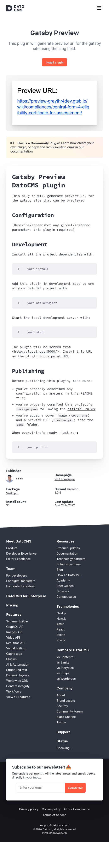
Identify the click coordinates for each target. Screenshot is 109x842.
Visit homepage (64, 479)
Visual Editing (15, 648)
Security (62, 706)
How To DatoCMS (69, 575)
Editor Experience (18, 559)
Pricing (12, 605)
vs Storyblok (65, 668)
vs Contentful (66, 657)
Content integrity (17, 686)
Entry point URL (54, 356)
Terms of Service (54, 815)
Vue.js (61, 640)
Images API (14, 632)
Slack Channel (66, 717)
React (61, 629)
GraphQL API (15, 627)
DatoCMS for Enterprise (26, 596)
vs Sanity (63, 662)
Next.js (61, 613)
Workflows (13, 691)
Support (63, 732)
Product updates (68, 548)
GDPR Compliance (77, 809)
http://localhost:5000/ (35, 351)
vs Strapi (63, 673)
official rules (81, 409)
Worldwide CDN (17, 681)
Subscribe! (75, 787)
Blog (60, 570)
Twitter (61, 722)
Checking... (64, 748)
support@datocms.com (54, 825)
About (61, 695)
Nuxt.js (61, 619)
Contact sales (66, 597)
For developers (16, 575)
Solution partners (69, 564)
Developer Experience (21, 553)
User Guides (65, 586)
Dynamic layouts (17, 675)
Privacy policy (28, 809)
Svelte (61, 635)
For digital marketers (20, 581)
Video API (13, 637)
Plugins (11, 659)
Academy (63, 580)
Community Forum (70, 711)
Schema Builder (17, 621)
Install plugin (54, 62)
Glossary (63, 591)
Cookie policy (51, 809)
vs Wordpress (66, 679)
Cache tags (14, 654)
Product (11, 548)
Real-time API (15, 643)
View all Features (18, 697)
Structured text (16, 670)
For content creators (20, 586)
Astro (60, 624)
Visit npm (12, 493)
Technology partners (71, 559)
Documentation (67, 553)
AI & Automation (17, 664)
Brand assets (66, 701)
